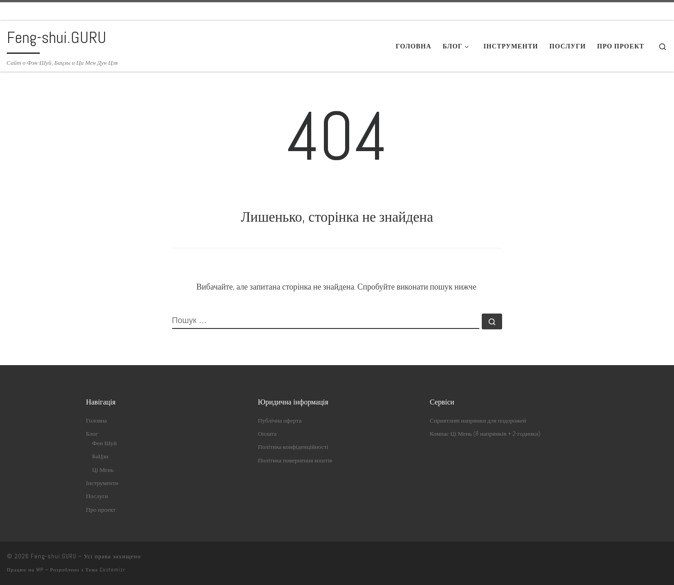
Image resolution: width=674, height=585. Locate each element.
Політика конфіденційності (293, 447)
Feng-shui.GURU (53, 556)
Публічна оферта (279, 420)
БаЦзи (100, 456)
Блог (92, 434)
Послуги (97, 496)
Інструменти (102, 483)
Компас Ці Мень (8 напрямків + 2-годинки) (485, 434)
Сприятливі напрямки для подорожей (478, 420)
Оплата (267, 434)
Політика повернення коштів (295, 460)
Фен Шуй (104, 443)
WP (39, 569)
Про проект (100, 510)
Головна (96, 420)
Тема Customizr (105, 569)
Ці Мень (103, 470)
